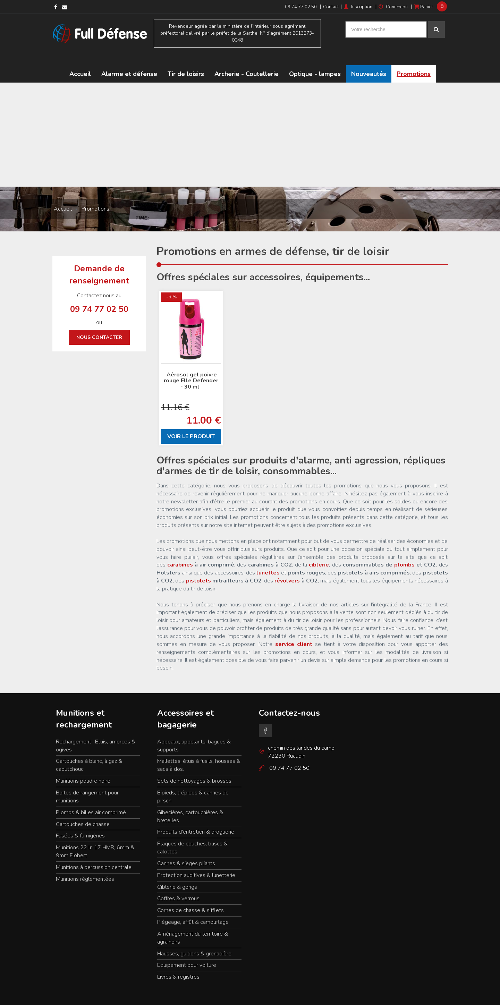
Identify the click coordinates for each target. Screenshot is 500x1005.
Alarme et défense (129, 59)
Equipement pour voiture (186, 950)
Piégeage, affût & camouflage (193, 907)
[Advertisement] (250, 119)
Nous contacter (99, 322)
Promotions (414, 59)
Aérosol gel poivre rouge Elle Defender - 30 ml (191, 365)
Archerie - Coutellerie (246, 59)
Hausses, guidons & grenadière (194, 938)
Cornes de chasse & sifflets (190, 895)
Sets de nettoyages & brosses (194, 766)
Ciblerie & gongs (177, 872)
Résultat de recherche (111, 995)
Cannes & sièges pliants (186, 848)
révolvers (287, 566)
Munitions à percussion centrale (94, 852)
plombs (405, 550)
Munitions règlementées (85, 864)
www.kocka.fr (435, 995)
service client (293, 629)
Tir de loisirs (186, 59)
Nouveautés (368, 59)
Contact (331, 7)
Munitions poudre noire (83, 766)
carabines (180, 550)
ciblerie (319, 550)
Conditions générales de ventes (167, 995)
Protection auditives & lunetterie (196, 860)
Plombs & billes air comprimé (91, 797)
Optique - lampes (315, 59)
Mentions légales (68, 995)
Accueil (80, 59)
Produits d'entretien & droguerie (195, 817)
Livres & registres (178, 962)
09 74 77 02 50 (301, 7)
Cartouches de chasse (83, 809)
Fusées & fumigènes (80, 821)
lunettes (268, 558)
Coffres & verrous (178, 883)
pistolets (198, 566)
